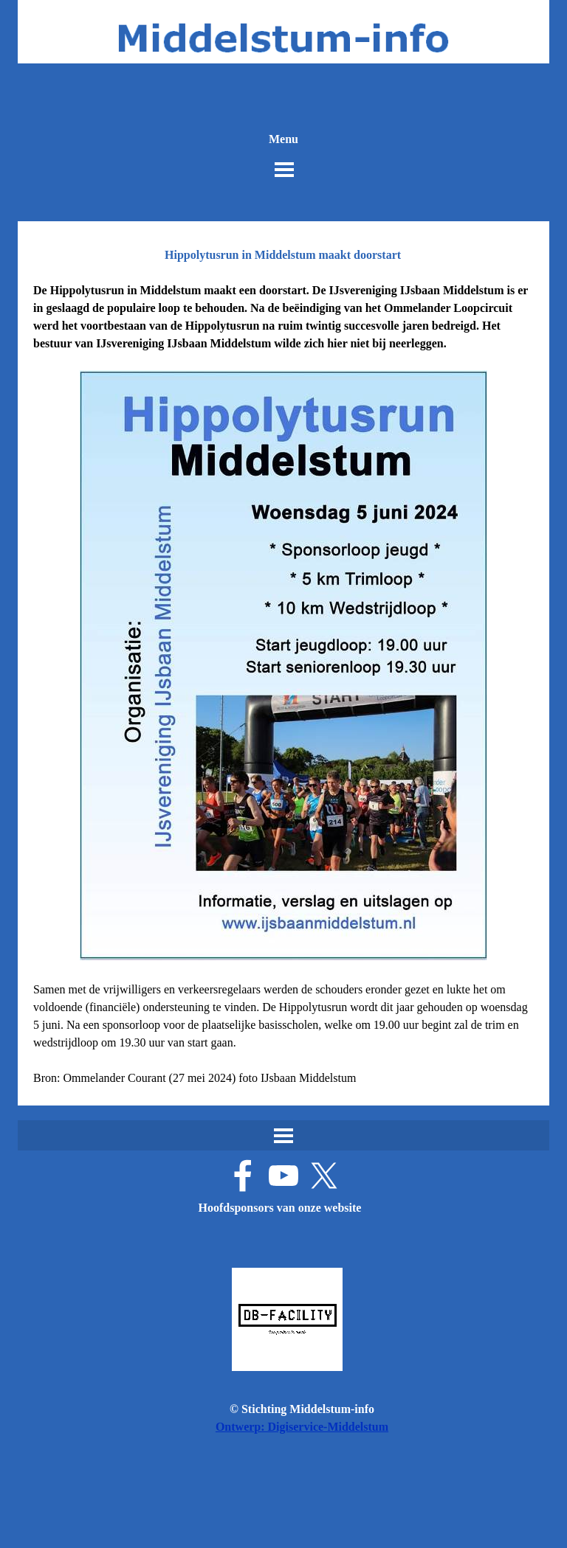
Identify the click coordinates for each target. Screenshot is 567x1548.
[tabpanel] (283, 684)
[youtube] (283, 1175)
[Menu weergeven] (284, 169)
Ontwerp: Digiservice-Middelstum (302, 1426)
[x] (324, 1175)
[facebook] (242, 1175)
